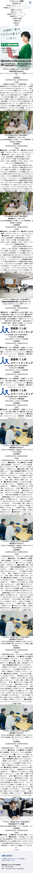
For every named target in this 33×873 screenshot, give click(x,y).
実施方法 (10, 14)
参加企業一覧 (16, 3)
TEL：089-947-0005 (7, 866)
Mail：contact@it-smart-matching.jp (13, 868)
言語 (12, 12)
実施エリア (14, 10)
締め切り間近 (17, 18)
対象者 (6, 8)
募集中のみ (17, 20)
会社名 (8, 5)
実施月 (12, 16)
